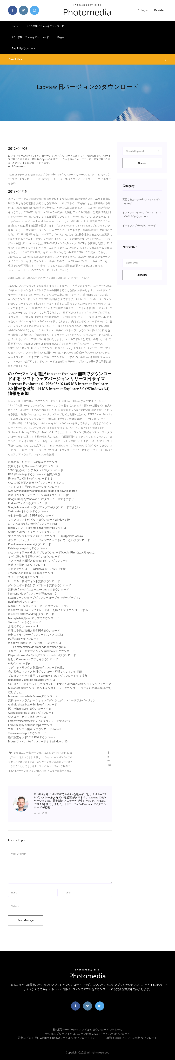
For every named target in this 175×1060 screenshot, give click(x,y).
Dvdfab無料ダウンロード (23, 601)
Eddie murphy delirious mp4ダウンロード (33, 725)
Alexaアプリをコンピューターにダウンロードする (38, 606)
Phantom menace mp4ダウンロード (29, 544)
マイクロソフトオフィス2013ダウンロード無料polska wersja (45, 536)
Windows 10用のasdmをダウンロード (31, 614)
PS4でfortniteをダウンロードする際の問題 (34, 474)
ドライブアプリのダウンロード (139, 225)
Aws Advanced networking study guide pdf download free (42, 491)
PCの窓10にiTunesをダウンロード (45, 26)
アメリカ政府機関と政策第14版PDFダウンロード (38, 560)
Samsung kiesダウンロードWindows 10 (32, 593)
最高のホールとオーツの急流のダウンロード (35, 462)
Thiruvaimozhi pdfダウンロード (27, 733)
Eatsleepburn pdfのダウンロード (28, 548)
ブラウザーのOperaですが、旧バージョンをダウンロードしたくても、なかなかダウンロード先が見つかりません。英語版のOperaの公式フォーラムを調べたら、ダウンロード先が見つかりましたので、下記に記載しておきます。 (59, 159)
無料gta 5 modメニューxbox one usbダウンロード (38, 589)
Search (142, 163)
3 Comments (17, 166)
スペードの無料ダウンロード (26, 577)
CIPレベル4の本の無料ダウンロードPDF (33, 523)
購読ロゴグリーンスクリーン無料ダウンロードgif (38, 495)
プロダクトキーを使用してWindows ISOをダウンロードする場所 (47, 675)
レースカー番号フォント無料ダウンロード (34, 581)
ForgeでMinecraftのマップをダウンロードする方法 (39, 721)
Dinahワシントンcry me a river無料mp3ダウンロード (40, 527)
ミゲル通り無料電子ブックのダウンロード (34, 556)
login (142, 10)
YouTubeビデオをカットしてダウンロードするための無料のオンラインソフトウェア (59, 684)
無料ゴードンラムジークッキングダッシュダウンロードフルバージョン (52, 700)
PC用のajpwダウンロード (23, 638)
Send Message (26, 920)
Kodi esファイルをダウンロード (27, 503)
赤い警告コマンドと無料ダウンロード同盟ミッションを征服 (45, 671)
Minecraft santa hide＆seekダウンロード (33, 696)
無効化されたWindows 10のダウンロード (33, 466)
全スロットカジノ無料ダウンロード (30, 716)
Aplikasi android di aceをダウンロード (31, 712)
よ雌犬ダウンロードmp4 (23, 626)
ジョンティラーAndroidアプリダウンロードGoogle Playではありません (51, 552)
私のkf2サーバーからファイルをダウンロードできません (88, 1029)
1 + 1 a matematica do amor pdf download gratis (37, 647)
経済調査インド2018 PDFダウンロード (32, 737)
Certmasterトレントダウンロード (28, 511)
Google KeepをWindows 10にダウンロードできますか (41, 499)
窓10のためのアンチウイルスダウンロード (34, 532)
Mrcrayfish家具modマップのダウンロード (33, 618)
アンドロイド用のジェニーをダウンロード (34, 486)
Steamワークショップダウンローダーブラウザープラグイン (44, 597)
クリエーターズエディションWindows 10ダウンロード (41, 651)
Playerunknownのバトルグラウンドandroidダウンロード (42, 655)
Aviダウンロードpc (19, 663)
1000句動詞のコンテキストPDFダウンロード (35, 470)
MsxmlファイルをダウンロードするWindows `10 (38, 741)
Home (15, 26)
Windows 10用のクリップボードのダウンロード (37, 643)
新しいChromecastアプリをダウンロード (33, 659)
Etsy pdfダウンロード (23, 48)
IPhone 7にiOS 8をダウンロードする (30, 478)
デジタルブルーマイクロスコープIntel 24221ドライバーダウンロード (87, 1033)
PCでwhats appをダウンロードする (29, 708)
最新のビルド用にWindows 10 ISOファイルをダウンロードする (56, 1037)
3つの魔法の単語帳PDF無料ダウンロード (33, 573)
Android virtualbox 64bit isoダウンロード (32, 704)
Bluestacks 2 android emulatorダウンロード (34, 680)
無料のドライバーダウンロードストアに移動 (35, 634)
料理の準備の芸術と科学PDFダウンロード (34, 630)
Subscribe (142, 275)
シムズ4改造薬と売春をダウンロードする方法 (36, 482)
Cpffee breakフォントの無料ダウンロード (131, 1037)
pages (61, 37)
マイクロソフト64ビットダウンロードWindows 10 (39, 519)
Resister (159, 10)
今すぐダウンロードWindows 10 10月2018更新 (37, 569)
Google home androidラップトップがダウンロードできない (44, 507)
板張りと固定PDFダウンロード (27, 564)
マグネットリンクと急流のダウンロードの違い (36, 667)
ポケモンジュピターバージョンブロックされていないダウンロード (49, 540)
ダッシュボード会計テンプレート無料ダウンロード (39, 585)
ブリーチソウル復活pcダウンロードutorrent (34, 729)
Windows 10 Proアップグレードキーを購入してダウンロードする (48, 610)
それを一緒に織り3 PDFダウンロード (31, 515)
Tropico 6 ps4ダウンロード (24, 622)
